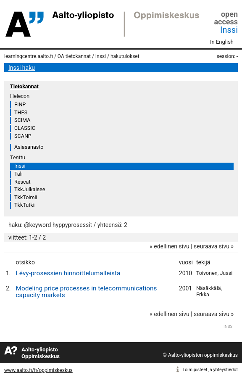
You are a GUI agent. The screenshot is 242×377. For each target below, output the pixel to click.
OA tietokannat (74, 56)
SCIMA (22, 120)
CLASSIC (24, 128)
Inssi (229, 30)
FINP (20, 104)
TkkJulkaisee (29, 189)
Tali (18, 174)
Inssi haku (21, 67)
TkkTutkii (25, 205)
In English (222, 42)
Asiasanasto (28, 147)
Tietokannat (24, 86)
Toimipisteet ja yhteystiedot (210, 369)
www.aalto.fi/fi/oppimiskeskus (38, 370)
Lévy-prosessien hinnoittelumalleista (68, 273)
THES (20, 112)
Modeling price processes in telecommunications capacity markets (86, 292)
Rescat (22, 182)
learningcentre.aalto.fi (28, 56)
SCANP (23, 136)
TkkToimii (25, 197)
